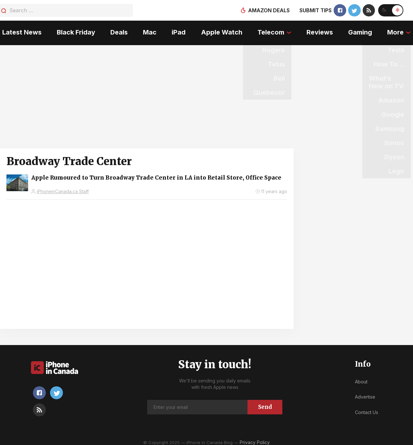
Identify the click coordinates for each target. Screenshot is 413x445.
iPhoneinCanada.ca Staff (63, 187)
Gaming (362, 31)
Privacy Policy (255, 438)
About (361, 378)
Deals (117, 31)
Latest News (19, 31)
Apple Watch (221, 31)
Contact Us (366, 408)
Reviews (321, 31)
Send (265, 403)
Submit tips (315, 10)
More (397, 31)
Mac (149, 31)
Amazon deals (268, 10)
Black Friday (74, 31)
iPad (179, 31)
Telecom (271, 31)
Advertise (365, 393)
